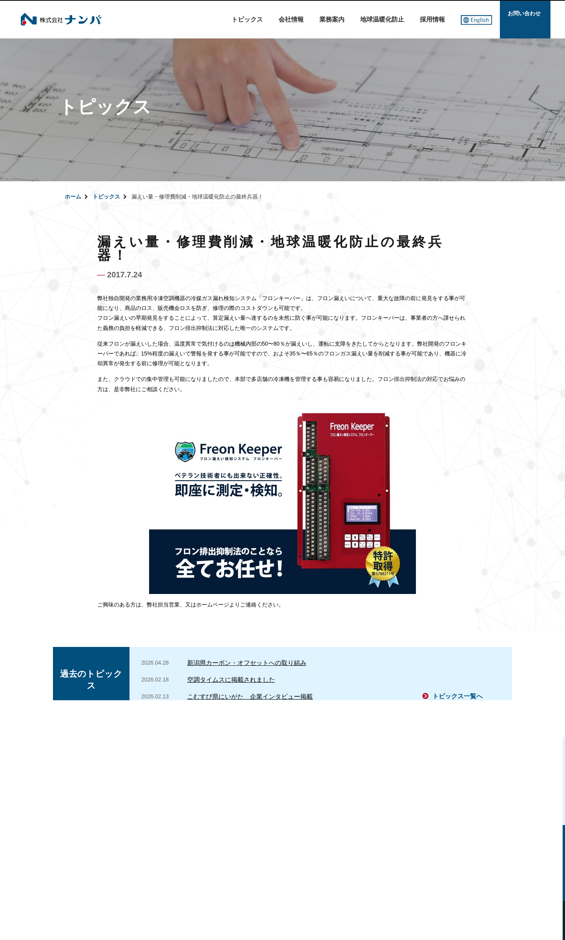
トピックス (247, 19)
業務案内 (331, 19)
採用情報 (432, 19)
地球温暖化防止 (382, 19)
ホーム (73, 196)
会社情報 (291, 19)
